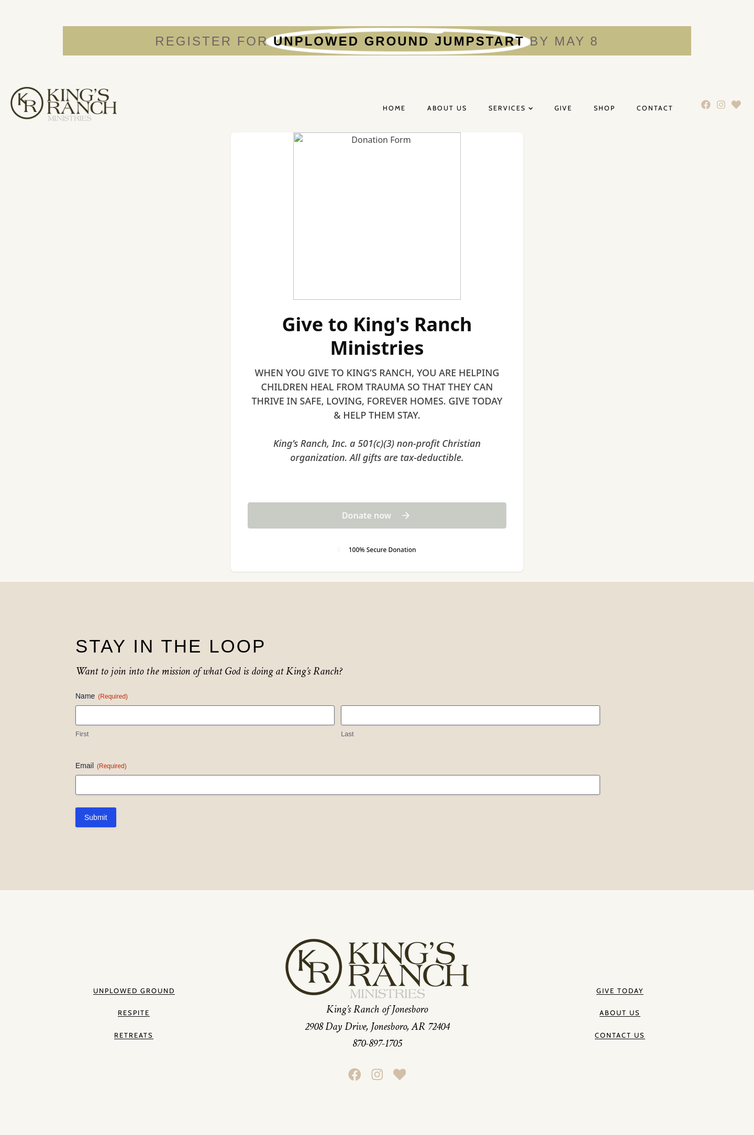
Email (101, 766)
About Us (447, 108)
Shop (604, 108)
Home (394, 108)
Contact (655, 108)
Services (511, 109)
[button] (620, 1013)
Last (347, 734)
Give (563, 108)
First (81, 734)
